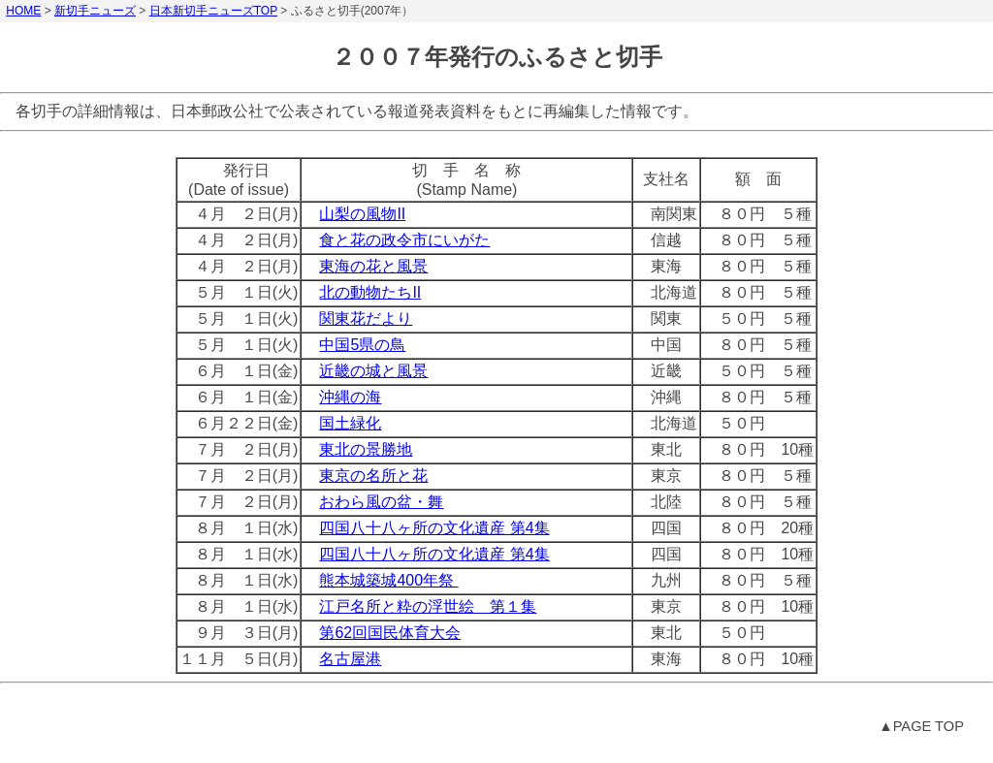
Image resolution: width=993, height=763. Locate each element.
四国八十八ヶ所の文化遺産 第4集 (434, 528)
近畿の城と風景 (373, 371)
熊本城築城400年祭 (388, 580)
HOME (23, 10)
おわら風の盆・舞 (381, 501)
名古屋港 (350, 659)
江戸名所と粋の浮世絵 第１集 (427, 606)
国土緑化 (350, 423)
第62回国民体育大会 (390, 632)
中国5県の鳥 (362, 344)
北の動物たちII (370, 292)
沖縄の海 (350, 397)
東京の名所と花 (373, 475)
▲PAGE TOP (921, 726)
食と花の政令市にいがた (404, 240)
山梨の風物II (362, 214)
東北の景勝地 (365, 449)
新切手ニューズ (95, 10)
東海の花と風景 (373, 266)
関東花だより (365, 318)
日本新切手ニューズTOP (213, 10)
